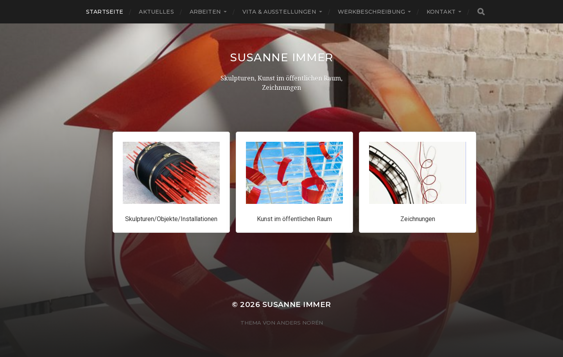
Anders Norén (300, 323)
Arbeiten (205, 11)
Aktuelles (156, 11)
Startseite (104, 11)
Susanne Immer (281, 57)
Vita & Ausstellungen (279, 11)
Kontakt (441, 11)
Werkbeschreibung (371, 11)
